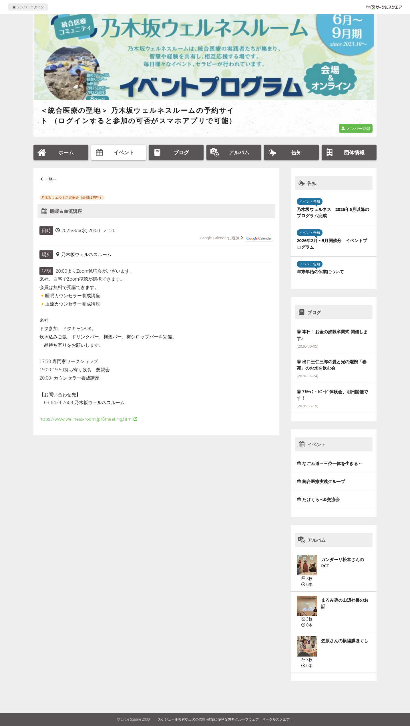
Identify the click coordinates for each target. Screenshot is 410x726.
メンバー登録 (355, 128)
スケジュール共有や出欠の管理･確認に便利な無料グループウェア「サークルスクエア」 (225, 719)
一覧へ (51, 179)
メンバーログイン (28, 7)
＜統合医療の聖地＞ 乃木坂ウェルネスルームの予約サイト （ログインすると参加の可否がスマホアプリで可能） (138, 115)
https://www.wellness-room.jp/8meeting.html (86, 419)
